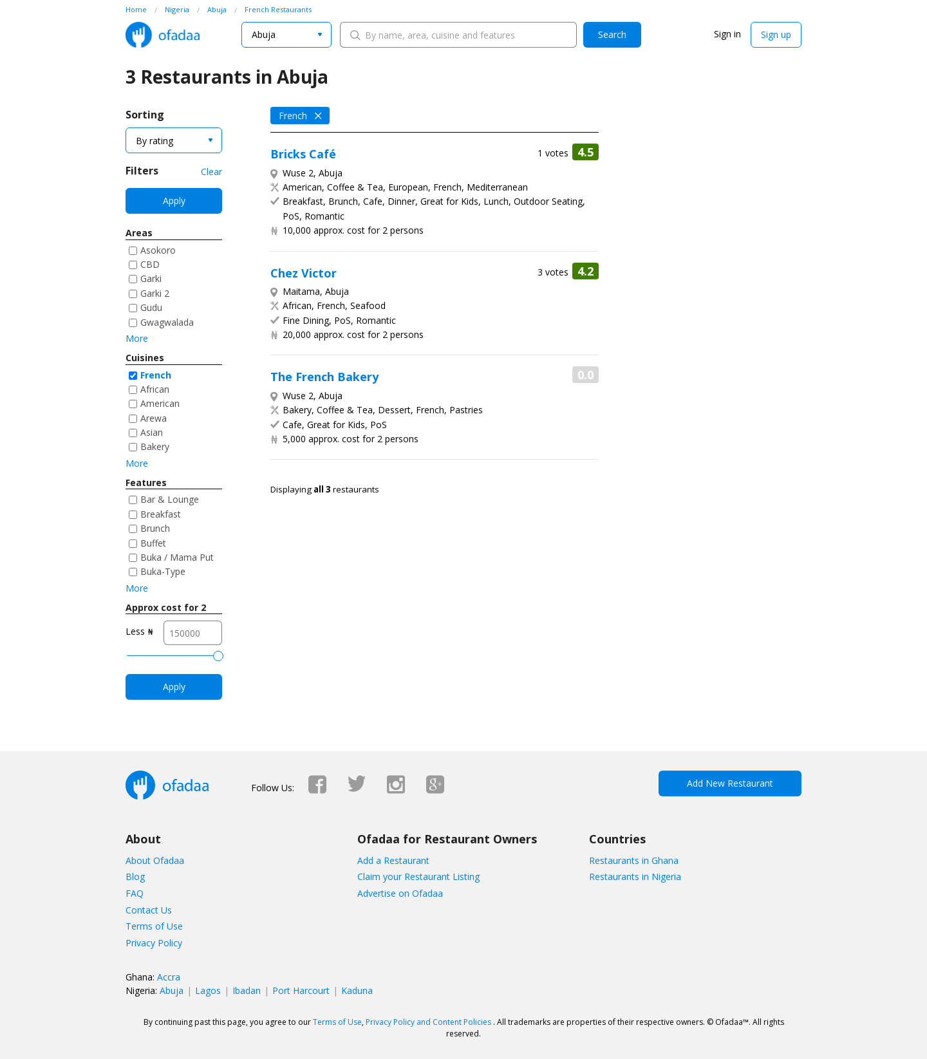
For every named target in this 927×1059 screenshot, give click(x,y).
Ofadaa (163, 35)
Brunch (155, 528)
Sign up (776, 34)
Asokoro (158, 250)
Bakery (154, 446)
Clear (211, 171)
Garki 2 (154, 293)
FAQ (135, 893)
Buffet (153, 543)
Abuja (171, 990)
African (154, 389)
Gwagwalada (167, 322)
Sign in (727, 34)
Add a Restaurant (393, 860)
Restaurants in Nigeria (635, 876)
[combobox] (286, 35)
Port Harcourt (301, 990)
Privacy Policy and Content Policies (428, 1022)
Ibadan (246, 990)
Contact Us (149, 910)
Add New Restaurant (730, 783)
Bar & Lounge (169, 499)
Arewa (153, 418)
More (137, 338)
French (155, 375)
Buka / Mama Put (177, 557)
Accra (168, 977)
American (160, 403)
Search (612, 34)
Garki (151, 278)
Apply (174, 200)
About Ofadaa (155, 860)
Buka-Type (162, 571)
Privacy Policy (154, 943)
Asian (151, 432)
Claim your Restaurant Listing (418, 876)
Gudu (151, 307)
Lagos (208, 990)
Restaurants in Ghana (634, 860)
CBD (150, 264)
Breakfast (160, 514)
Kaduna (357, 990)
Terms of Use (154, 926)
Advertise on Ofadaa (400, 893)
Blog (135, 876)
